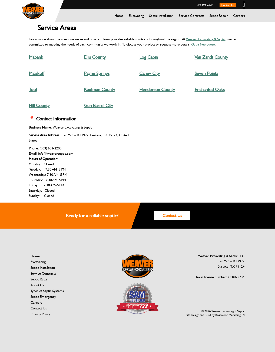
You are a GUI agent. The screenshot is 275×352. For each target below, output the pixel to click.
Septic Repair (219, 16)
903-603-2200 (205, 4)
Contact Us (39, 308)
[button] (244, 5)
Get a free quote (203, 44)
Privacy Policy (40, 314)
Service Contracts (191, 16)
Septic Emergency (43, 297)
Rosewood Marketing (228, 315)
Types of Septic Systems (47, 291)
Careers (239, 16)
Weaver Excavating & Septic (206, 39)
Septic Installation (161, 16)
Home (119, 16)
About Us (37, 285)
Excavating (136, 16)
